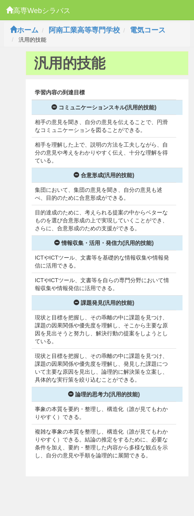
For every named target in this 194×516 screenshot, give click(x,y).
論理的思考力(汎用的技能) (104, 394)
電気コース (147, 30)
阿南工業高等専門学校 (84, 30)
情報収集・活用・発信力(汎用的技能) (104, 243)
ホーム (24, 30)
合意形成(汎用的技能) (104, 175)
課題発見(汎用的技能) (104, 303)
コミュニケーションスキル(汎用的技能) (103, 107)
